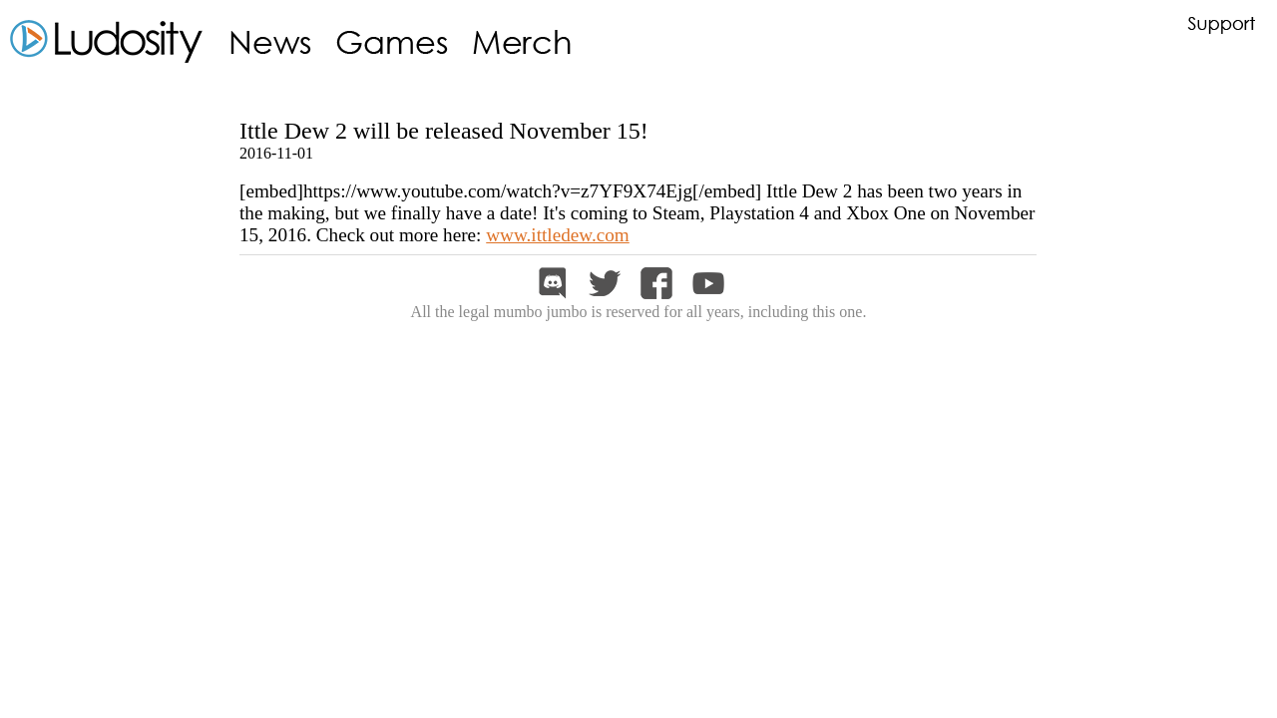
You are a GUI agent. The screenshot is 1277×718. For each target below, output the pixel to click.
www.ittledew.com (558, 234)
